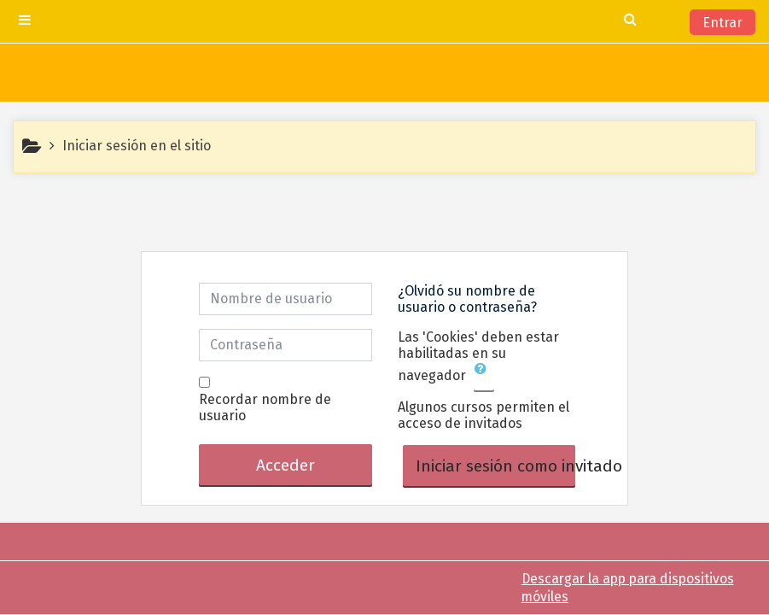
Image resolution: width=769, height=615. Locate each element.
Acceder (285, 465)
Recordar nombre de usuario (265, 407)
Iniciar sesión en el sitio (136, 146)
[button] (484, 376)
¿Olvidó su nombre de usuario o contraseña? (467, 299)
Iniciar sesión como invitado (496, 466)
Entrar (722, 23)
